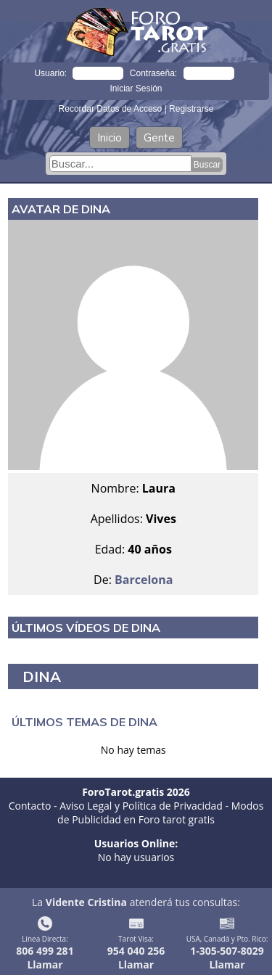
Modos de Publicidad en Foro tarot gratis (160, 812)
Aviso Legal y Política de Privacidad (141, 805)
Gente (159, 137)
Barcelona (144, 580)
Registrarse (191, 109)
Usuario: (50, 73)
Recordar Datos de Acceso (112, 109)
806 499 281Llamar (44, 957)
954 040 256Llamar (136, 957)
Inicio (109, 137)
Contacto (30, 805)
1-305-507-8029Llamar (227, 957)
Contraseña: (153, 73)
